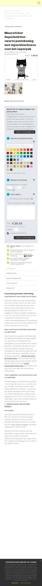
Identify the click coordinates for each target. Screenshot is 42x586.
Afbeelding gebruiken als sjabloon (21, 203)
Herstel (11, 190)
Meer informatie (25, 583)
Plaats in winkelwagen (25, 132)
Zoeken (34, 3)
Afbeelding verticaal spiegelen (21, 199)
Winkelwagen (29, 3)
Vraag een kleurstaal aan (17, 233)
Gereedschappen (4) (13, 278)
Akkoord (14, 583)
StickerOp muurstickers (10, 4)
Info (24, 3)
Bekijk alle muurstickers (14, 101)
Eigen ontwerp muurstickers (19, 259)
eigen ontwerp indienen (19, 424)
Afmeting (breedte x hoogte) (17, 185)
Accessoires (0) (11, 283)
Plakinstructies (11, 273)
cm (24, 187)
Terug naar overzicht (13, 26)
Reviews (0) (10, 288)
